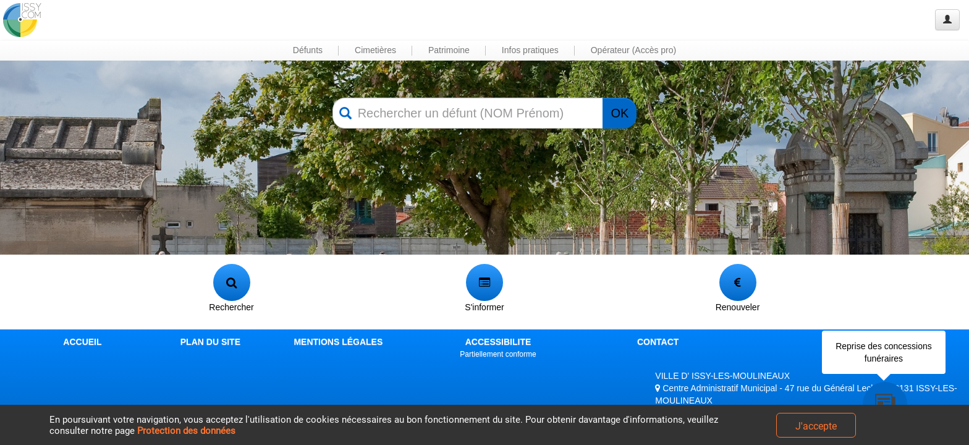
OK (619, 113)
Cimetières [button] (375, 50)
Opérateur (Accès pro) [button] (634, 50)
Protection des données (186, 430)
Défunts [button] (308, 50)
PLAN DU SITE (210, 342)
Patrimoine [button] (449, 50)
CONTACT (658, 342)
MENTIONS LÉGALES (338, 342)
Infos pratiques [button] (530, 50)
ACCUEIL (82, 342)
